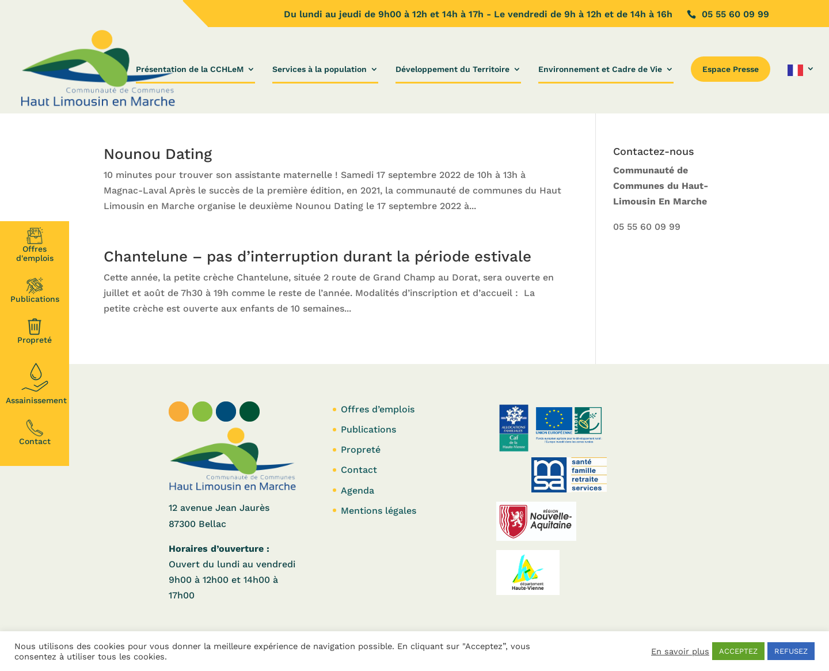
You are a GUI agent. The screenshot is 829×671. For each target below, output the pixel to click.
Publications (34, 290)
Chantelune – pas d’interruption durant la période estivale (317, 256)
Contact (35, 432)
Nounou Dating (158, 153)
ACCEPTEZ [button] (738, 651)
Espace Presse (730, 69)
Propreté (34, 331)
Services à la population (319, 69)
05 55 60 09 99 (646, 226)
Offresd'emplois (35, 245)
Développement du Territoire (452, 69)
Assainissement (36, 382)
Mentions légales (378, 510)
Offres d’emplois (377, 409)
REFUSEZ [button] (791, 651)
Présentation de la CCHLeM (190, 69)
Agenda (357, 490)
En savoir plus (680, 651)
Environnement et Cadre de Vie (600, 69)
